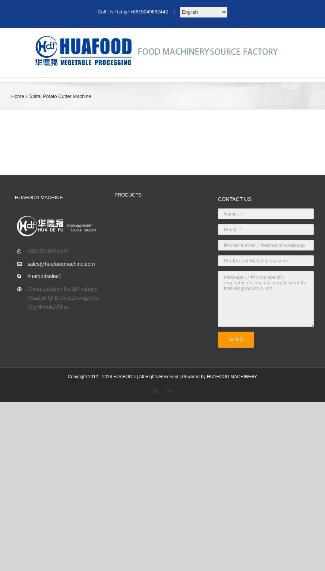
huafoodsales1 (44, 276)
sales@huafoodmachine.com (61, 264)
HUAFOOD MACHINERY (232, 376)
